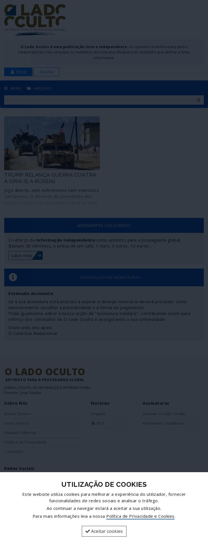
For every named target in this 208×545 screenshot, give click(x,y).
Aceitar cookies (104, 531)
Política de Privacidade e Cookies (140, 516)
